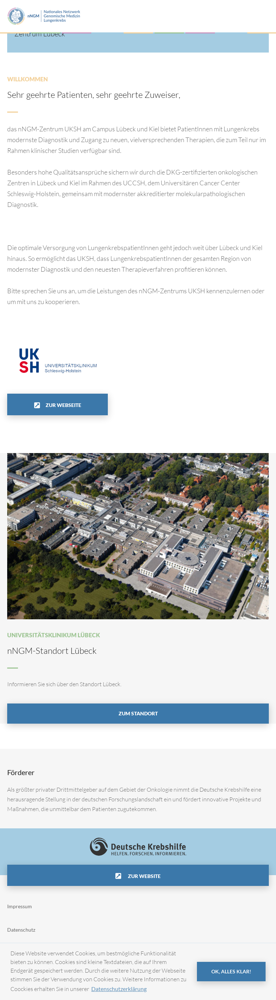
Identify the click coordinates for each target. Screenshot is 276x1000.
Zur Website (144, 876)
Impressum (19, 906)
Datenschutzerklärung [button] (119, 988)
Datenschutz (21, 930)
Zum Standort (138, 713)
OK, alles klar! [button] (231, 971)
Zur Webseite (63, 405)
